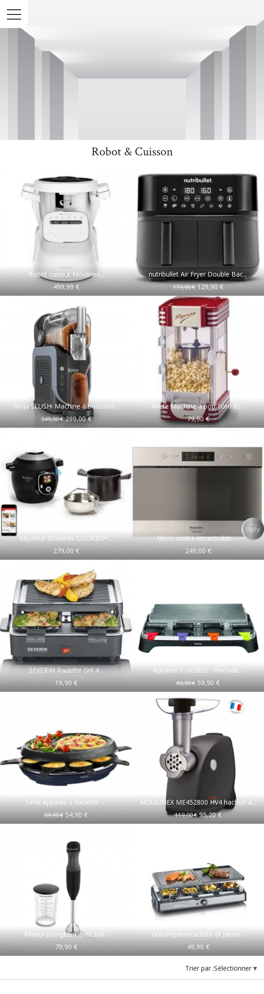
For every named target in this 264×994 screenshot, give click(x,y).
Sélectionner (233, 968)
